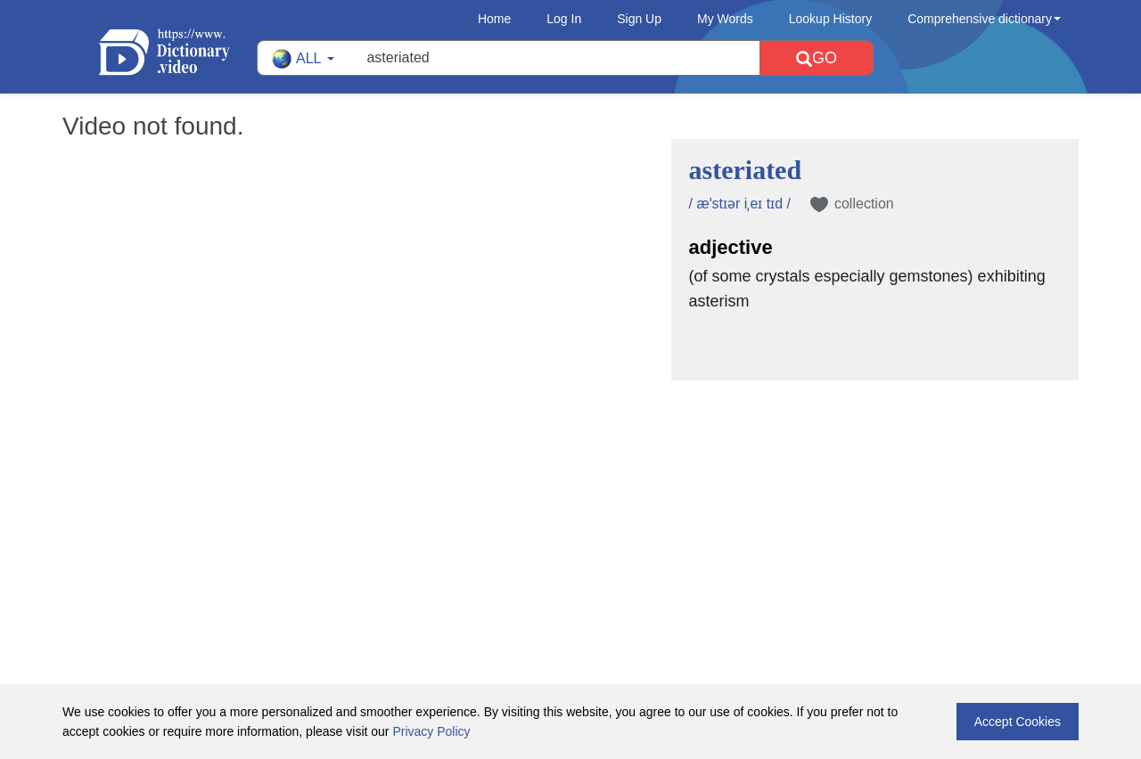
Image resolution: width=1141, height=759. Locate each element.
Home (494, 19)
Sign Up (639, 19)
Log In (563, 19)
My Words (725, 19)
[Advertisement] (570, 496)
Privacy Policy (431, 731)
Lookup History (830, 19)
